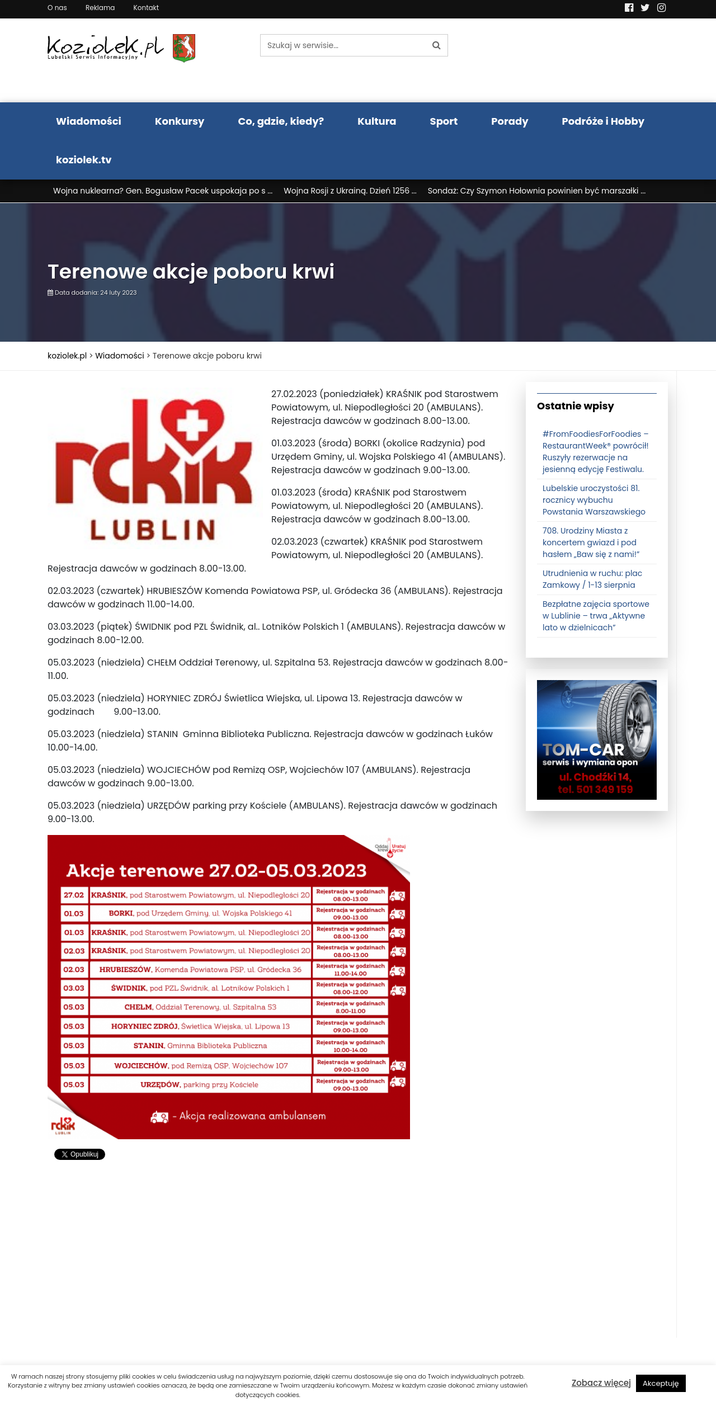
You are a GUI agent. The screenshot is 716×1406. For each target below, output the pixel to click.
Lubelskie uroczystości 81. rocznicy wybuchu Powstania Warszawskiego (594, 500)
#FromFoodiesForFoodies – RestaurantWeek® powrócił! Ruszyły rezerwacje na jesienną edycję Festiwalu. (596, 451)
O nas (57, 7)
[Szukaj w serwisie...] (343, 45)
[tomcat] (597, 739)
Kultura (376, 121)
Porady (509, 121)
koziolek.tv (83, 160)
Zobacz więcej (601, 1383)
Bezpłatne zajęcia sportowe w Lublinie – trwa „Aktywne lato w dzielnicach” (596, 615)
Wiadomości (88, 121)
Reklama (100, 7)
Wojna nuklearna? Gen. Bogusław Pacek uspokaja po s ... (162, 190)
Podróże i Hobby (603, 121)
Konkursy (180, 121)
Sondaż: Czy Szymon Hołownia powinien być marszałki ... (537, 190)
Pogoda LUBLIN (597, 60)
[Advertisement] (278, 1259)
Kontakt (146, 7)
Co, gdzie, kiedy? (281, 121)
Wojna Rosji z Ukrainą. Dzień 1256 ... (350, 190)
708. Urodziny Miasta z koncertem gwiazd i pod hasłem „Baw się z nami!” (591, 542)
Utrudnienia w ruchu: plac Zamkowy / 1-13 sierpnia (592, 579)
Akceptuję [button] (661, 1383)
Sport (444, 121)
